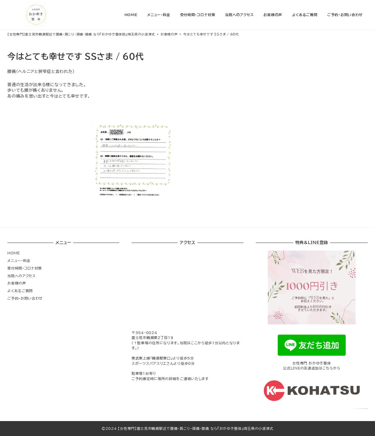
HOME (13, 253)
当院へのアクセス (21, 275)
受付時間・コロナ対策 (24, 268)
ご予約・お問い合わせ (25, 298)
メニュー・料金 (18, 260)
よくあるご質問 (20, 290)
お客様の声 (16, 283)
